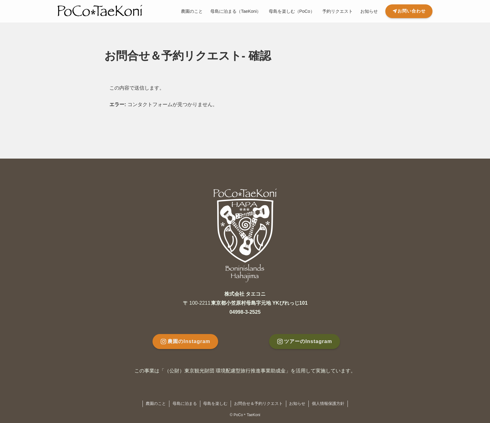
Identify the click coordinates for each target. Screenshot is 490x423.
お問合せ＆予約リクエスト (258, 403)
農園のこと (156, 403)
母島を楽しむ (215, 403)
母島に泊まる (184, 403)
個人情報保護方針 (328, 403)
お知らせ (297, 403)
